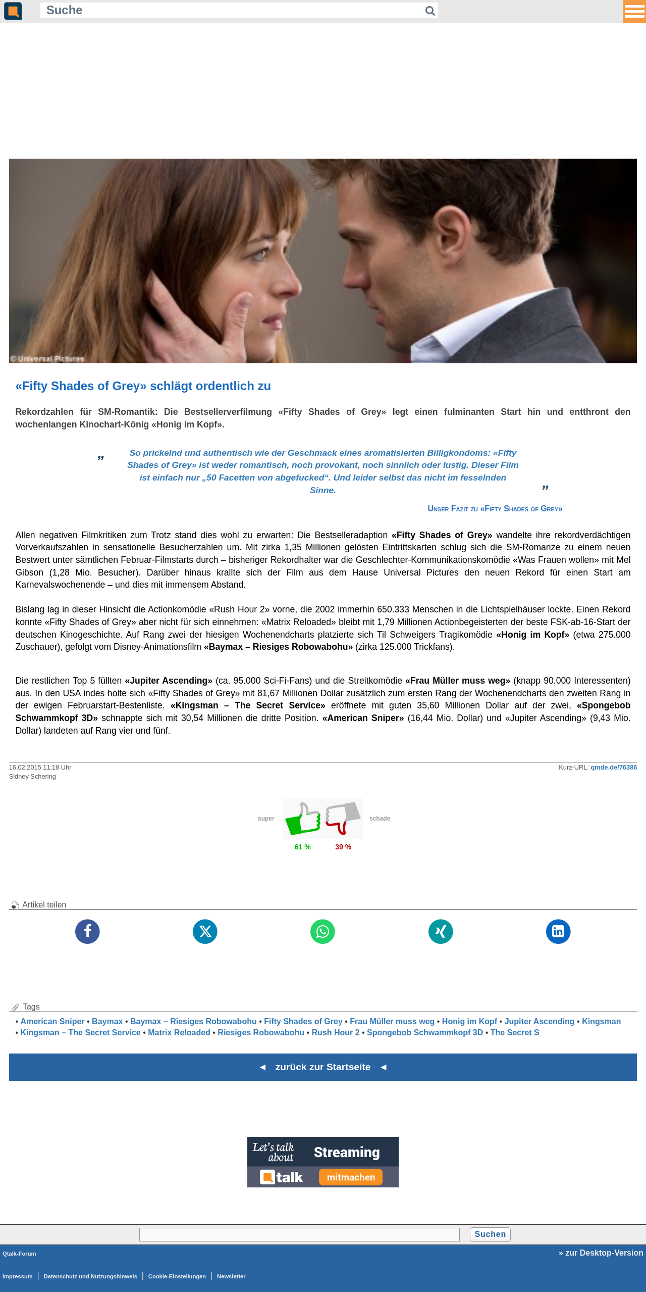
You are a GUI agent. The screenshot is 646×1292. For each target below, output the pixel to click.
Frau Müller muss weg (392, 1021)
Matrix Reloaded (179, 1032)
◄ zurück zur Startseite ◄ (323, 1067)
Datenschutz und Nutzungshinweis (90, 1276)
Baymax (107, 1021)
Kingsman (601, 1021)
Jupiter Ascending (540, 1021)
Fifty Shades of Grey (303, 1021)
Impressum (18, 1276)
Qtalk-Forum (19, 1254)
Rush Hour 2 (335, 1032)
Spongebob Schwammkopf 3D (425, 1032)
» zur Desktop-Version (601, 1253)
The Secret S (515, 1032)
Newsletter (231, 1276)
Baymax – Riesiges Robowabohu (193, 1021)
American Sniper (52, 1021)
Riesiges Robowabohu (261, 1032)
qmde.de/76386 (614, 767)
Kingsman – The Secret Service (80, 1032)
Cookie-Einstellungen (177, 1276)
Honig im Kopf (469, 1021)
